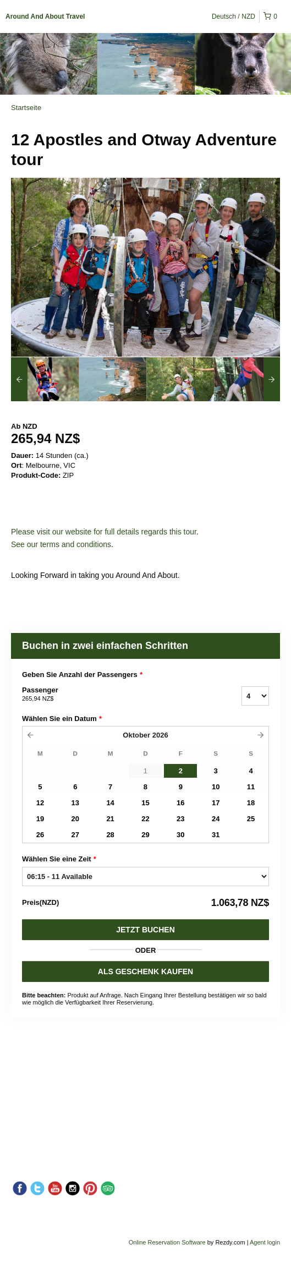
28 (110, 835)
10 (215, 787)
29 (145, 835)
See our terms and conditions (61, 544)
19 (40, 819)
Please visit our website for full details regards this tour (103, 531)
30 (180, 835)
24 (215, 819)
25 (251, 819)
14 (110, 803)
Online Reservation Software (167, 1242)
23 (180, 819)
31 (215, 835)
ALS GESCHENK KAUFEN (145, 971)
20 (75, 819)
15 (145, 803)
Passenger (118, 694)
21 (110, 819)
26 (40, 835)
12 (40, 803)
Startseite (26, 107)
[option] (45, 379)
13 (75, 803)
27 (75, 835)
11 (251, 787)
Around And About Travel (45, 16)
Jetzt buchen (145, 929)
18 (251, 803)
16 (180, 803)
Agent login (265, 1242)
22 (145, 819)
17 (215, 803)
